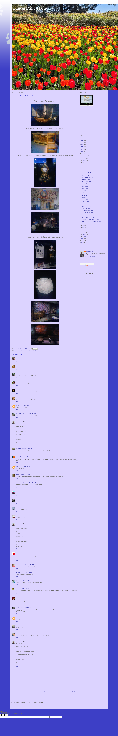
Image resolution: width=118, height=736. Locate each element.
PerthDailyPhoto (19, 500)
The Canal (84, 195)
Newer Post (16, 691)
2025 (82, 138)
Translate (88, 265)
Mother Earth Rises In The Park (88, 175)
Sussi (17, 358)
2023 (82, 142)
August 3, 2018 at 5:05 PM (30, 641)
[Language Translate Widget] (87, 264)
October (84, 158)
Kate (17, 580)
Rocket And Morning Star (87, 210)
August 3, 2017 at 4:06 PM (25, 515)
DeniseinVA (18, 598)
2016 (82, 238)
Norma (17, 617)
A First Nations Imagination (87, 177)
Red (17, 474)
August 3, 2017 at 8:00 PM (26, 572)
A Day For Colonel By (86, 206)
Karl (17, 381)
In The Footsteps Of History (88, 215)
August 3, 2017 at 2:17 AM (23, 373)
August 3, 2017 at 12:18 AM (24, 358)
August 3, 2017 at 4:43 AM (23, 381)
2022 (82, 144)
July (83, 225)
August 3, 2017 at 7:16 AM (23, 405)
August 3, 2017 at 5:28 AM (27, 397)
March (83, 232)
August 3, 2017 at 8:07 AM (26, 448)
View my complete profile (89, 256)
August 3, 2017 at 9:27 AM (25, 466)
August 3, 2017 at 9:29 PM (27, 598)
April (83, 230)
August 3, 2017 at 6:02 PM (32, 552)
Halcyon (18, 507)
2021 (82, 146)
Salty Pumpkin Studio (21, 456)
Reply (17, 361)
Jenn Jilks (18, 633)
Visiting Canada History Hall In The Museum (91, 221)
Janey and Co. (19, 564)
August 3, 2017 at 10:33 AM (27, 492)
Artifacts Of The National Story (88, 217)
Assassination (85, 197)
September (84, 160)
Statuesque (84, 190)
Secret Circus (85, 188)
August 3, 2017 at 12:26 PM (25, 507)
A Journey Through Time (87, 179)
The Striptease (85, 186)
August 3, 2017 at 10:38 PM (26, 607)
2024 (82, 140)
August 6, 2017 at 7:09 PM (26, 633)
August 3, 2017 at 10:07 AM (24, 474)
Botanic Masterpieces (86, 181)
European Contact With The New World (90, 219)
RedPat (17, 466)
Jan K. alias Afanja (20, 482)
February (84, 234)
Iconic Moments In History (87, 214)
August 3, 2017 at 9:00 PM (23, 580)
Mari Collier (18, 572)
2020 (82, 148)
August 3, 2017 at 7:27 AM (30, 413)
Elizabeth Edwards (20, 413)
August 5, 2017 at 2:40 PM (25, 625)
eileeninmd (18, 448)
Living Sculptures (85, 184)
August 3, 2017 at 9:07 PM (24, 588)
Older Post (74, 691)
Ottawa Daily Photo (29, 8)
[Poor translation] (5, 715)
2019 (82, 149)
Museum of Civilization (33, 350)
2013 (82, 244)
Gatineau (23, 350)
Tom (17, 405)
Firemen (84, 192)
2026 (82, 137)
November (84, 156)
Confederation (85, 199)
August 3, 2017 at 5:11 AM (26, 389)
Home (45, 691)
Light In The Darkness (86, 208)
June (83, 227)
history (27, 350)
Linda (17, 365)
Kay (17, 373)
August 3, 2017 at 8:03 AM (30, 421)
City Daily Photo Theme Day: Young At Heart (91, 223)
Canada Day (18, 350)
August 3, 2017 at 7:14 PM (28, 564)
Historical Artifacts (86, 203)
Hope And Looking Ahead (87, 212)
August (84, 162)
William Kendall (19, 421)
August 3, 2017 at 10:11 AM (30, 482)
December (84, 155)
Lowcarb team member (21, 552)
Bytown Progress (85, 201)
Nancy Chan (18, 492)
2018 (82, 151)
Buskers (84, 194)
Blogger (64, 705)
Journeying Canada (86, 183)
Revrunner (18, 389)
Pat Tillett (18, 607)
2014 (82, 242)
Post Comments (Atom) (48, 695)
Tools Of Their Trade (86, 204)
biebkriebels (18, 397)
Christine (18, 515)
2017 (82, 153)
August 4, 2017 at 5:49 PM (24, 617)
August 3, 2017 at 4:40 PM (30, 523)
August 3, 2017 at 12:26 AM (24, 365)
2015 (82, 240)
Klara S (17, 625)
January (84, 236)
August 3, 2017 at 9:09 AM (31, 456)
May (83, 229)
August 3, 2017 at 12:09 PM (29, 500)
